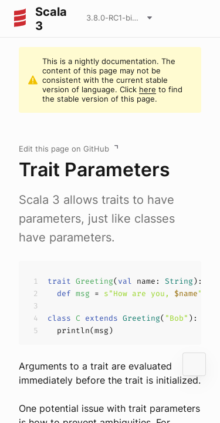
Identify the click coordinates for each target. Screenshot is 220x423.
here (147, 89)
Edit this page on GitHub (64, 148)
